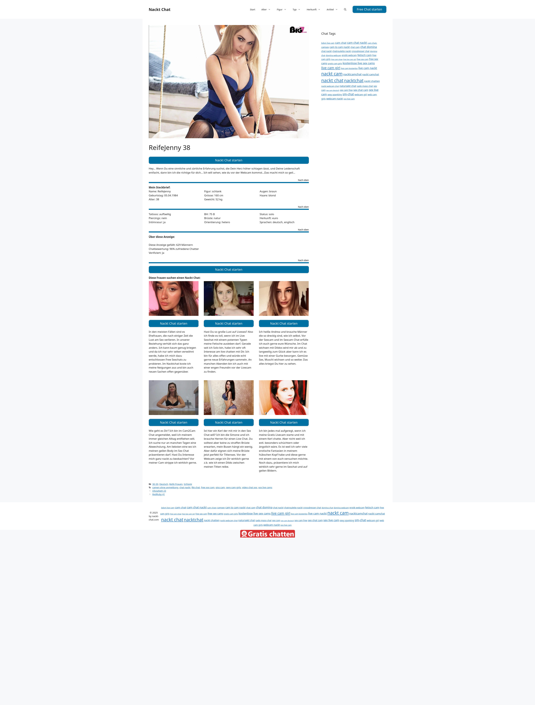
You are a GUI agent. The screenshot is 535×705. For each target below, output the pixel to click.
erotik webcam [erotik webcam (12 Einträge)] (349, 54)
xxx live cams (265, 485)
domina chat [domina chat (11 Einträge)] (327, 506)
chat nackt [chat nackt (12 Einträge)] (326, 50)
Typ (298, 9)
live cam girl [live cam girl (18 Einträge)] (330, 67)
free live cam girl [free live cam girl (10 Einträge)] (349, 59)
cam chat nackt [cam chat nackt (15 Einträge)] (357, 42)
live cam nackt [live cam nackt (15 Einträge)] (367, 67)
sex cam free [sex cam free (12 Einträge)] (346, 89)
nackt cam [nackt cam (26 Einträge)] (332, 73)
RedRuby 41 (158, 492)
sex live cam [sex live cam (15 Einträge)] (331, 518)
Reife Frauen (176, 482)
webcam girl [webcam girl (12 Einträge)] (360, 94)
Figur (283, 9)
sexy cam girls (233, 485)
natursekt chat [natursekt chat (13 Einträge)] (348, 85)
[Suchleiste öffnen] (345, 9)
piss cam (220, 485)
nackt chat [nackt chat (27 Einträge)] (332, 80)
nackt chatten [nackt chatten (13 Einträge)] (372, 80)
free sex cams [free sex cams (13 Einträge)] (215, 512)
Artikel (334, 9)
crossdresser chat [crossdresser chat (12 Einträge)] (360, 50)
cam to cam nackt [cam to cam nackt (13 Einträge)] (340, 46)
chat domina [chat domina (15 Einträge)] (368, 46)
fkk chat (195, 485)
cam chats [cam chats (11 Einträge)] (372, 42)
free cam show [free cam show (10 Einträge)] (337, 59)
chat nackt (184, 485)
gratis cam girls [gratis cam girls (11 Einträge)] (335, 63)
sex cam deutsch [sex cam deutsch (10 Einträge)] (332, 90)
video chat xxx (249, 485)
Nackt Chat (160, 9)
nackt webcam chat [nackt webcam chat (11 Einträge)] (330, 85)
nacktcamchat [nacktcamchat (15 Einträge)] (352, 74)
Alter (267, 9)
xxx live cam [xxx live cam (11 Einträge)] (349, 98)
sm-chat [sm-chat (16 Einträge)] (348, 94)
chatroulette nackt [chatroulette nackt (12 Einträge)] (341, 50)
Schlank (188, 482)
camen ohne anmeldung (165, 485)
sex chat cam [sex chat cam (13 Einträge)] (360, 89)
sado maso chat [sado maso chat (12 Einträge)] (365, 85)
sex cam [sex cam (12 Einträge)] (276, 518)
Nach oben (303, 179)
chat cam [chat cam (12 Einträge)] (355, 46)
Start (252, 9)
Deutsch (163, 482)
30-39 (155, 482)
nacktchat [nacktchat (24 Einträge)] (354, 80)
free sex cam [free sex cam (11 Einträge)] (362, 59)
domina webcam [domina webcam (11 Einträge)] (333, 55)
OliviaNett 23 (159, 489)
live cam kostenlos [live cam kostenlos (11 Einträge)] (349, 68)
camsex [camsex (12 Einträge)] (325, 46)
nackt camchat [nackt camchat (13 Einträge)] (370, 74)
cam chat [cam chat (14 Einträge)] (341, 42)
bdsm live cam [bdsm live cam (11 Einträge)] (327, 42)
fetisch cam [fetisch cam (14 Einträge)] (364, 54)
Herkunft (315, 9)
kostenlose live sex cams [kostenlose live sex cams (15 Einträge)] (359, 63)
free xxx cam (207, 485)
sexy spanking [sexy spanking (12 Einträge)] (334, 94)
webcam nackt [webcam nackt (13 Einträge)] (334, 98)
